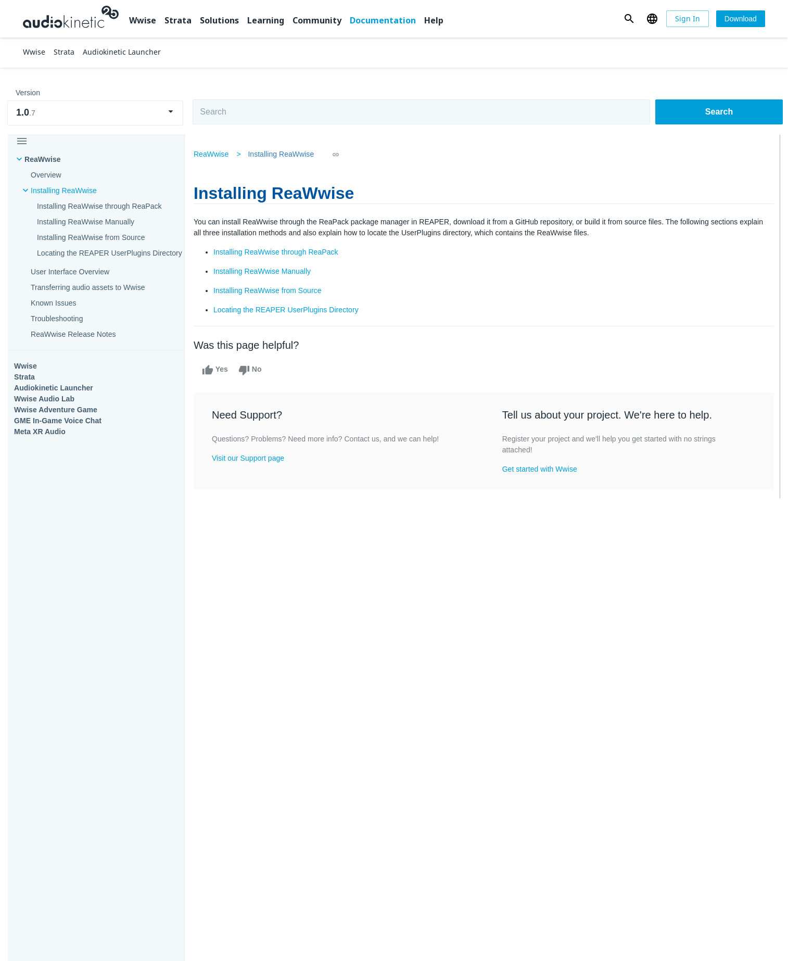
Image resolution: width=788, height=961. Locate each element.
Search (719, 111)
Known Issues (54, 303)
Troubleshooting (57, 318)
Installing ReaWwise (64, 190)
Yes (219, 370)
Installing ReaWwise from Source (91, 237)
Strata (178, 20)
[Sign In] (687, 18)
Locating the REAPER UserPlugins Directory (109, 253)
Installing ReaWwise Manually (85, 222)
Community (317, 20)
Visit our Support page (251, 458)
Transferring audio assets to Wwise (88, 287)
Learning (265, 20)
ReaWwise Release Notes (73, 334)
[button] (629, 18)
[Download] (740, 18)
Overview (46, 175)
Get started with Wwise (540, 469)
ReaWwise (42, 159)
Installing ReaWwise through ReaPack (99, 206)
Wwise (142, 20)
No (253, 370)
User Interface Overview (70, 272)
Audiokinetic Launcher (53, 388)
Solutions (219, 20)
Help (433, 20)
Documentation (383, 20)
